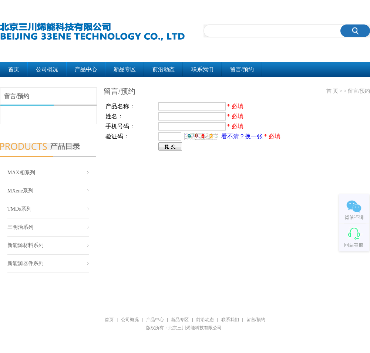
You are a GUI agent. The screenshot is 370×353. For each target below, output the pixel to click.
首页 (13, 69)
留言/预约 (242, 69)
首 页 (332, 91)
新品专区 (125, 69)
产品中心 (86, 69)
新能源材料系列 (25, 245)
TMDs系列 (19, 209)
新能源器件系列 (25, 263)
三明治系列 (20, 227)
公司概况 (47, 69)
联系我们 (202, 69)
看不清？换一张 (242, 136)
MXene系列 (20, 191)
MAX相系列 (21, 172)
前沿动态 (163, 69)
